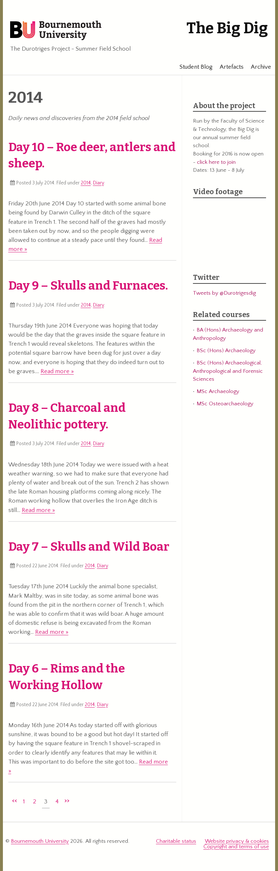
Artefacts (228, 67)
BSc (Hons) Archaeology (226, 350)
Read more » (57, 371)
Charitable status (176, 841)
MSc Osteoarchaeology (225, 404)
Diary (98, 182)
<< (14, 800)
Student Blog (192, 67)
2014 (86, 182)
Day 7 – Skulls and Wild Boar (88, 546)
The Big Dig (227, 28)
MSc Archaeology (218, 391)
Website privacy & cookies (237, 841)
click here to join (216, 162)
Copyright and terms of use (236, 847)
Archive (258, 67)
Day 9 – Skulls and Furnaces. (88, 285)
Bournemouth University (55, 31)
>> (67, 800)
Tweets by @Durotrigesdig (224, 293)
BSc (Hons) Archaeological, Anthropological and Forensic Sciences (228, 371)
